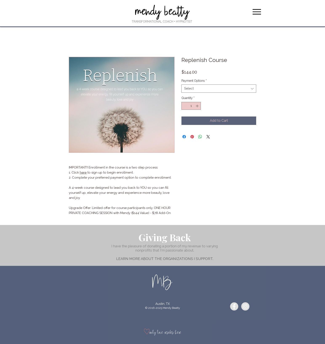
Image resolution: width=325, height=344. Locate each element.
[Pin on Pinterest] (192, 136)
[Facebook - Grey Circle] (234, 306)
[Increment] (197, 106)
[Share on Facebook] (184, 136)
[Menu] (256, 11)
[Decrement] (184, 106)
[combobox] (218, 88)
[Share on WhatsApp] (200, 136)
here (83, 172)
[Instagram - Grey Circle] (245, 306)
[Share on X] (208, 136)
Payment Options (194, 80)
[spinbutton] (191, 106)
